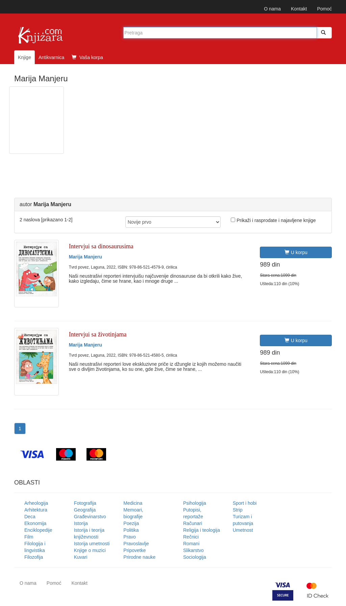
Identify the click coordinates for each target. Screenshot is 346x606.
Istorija (81, 523)
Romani (191, 543)
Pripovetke (134, 550)
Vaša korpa (87, 57)
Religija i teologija (201, 530)
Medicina (132, 503)
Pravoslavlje (136, 543)
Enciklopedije (38, 530)
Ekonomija (35, 523)
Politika (131, 530)
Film (28, 537)
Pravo (129, 537)
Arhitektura (35, 510)
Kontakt (299, 8)
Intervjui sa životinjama (98, 334)
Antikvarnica (51, 57)
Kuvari (81, 557)
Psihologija (194, 503)
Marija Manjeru (85, 256)
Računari (192, 523)
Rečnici (191, 537)
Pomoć (324, 8)
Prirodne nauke (139, 557)
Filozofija (33, 557)
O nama (272, 8)
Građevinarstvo (90, 516)
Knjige (24, 57)
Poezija (131, 523)
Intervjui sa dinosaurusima (101, 246)
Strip (238, 510)
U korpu (296, 252)
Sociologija (194, 557)
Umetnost (243, 530)
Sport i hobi (245, 503)
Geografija (85, 510)
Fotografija (85, 503)
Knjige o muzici (90, 550)
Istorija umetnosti (92, 543)
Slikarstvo (193, 550)
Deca (29, 516)
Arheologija (36, 503)
